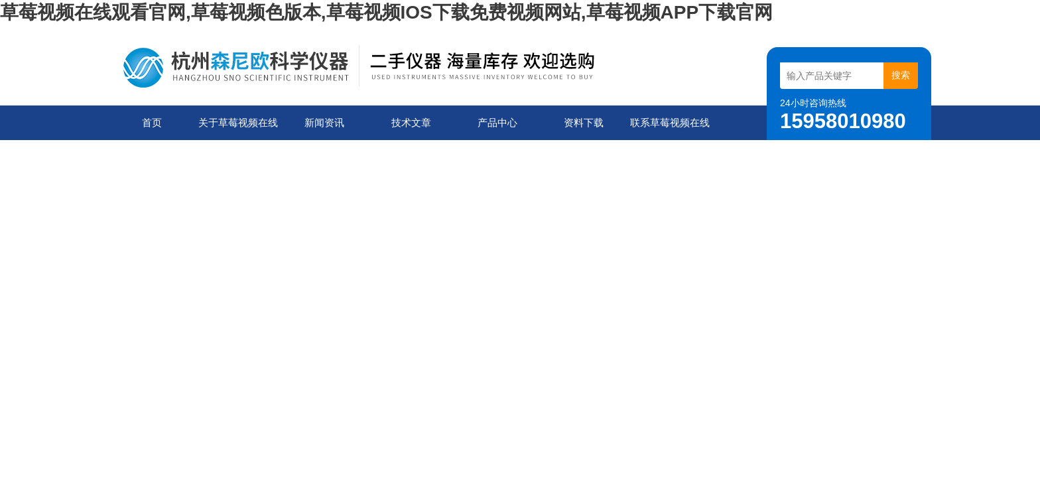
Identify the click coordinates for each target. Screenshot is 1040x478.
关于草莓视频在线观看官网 (238, 128)
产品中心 (497, 122)
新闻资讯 (324, 122)
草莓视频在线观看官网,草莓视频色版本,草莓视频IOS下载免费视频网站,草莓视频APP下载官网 (386, 12)
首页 (152, 122)
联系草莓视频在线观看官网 (670, 128)
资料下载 (584, 122)
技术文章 (411, 122)
